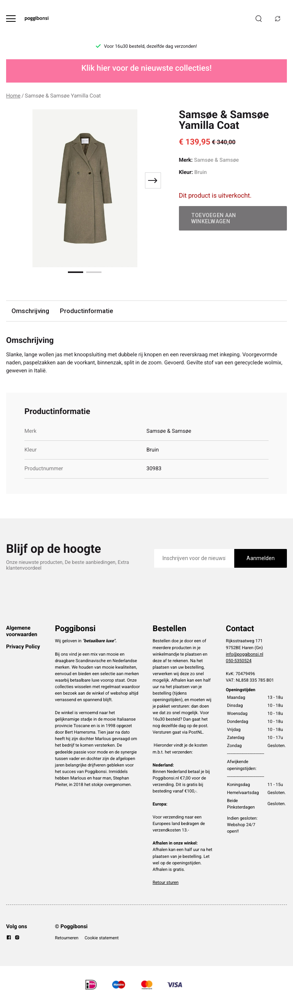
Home (13, 96)
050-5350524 (238, 660)
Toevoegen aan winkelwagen (213, 218)
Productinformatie (86, 311)
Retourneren (67, 937)
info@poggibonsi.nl (244, 654)
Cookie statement (102, 937)
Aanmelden (260, 558)
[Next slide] (153, 180)
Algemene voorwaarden (21, 631)
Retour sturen (166, 882)
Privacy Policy (23, 647)
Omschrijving (30, 311)
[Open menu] (11, 18)
